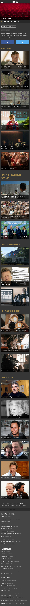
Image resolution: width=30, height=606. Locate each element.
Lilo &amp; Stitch (4, 543)
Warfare (2, 524)
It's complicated (3, 558)
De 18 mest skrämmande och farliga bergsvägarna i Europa (11, 593)
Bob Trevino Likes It (4, 518)
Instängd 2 (3, 563)
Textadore (2, 598)
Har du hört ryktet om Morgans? (6, 561)
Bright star (2, 570)
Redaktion (3, 583)
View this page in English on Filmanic (8, 26)
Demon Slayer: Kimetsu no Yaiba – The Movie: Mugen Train (11, 533)
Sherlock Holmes (4, 565)
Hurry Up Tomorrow (4, 539)
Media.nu (2, 600)
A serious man (3, 568)
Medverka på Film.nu (4, 585)
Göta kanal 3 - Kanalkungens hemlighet (7, 571)
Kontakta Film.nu (4, 581)
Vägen (2, 551)
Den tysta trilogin (4, 531)
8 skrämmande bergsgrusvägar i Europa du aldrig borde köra (11, 597)
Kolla (2, 595)
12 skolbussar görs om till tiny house (7, 592)
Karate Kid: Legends (4, 544)
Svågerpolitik (3, 603)
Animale (2, 536)
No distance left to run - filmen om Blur (7, 554)
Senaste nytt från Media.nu (10, 244)
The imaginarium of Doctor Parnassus (7, 566)
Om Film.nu (3, 580)
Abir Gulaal (3, 528)
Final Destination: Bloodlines (6, 538)
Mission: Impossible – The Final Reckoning (8, 541)
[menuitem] (2, 509)
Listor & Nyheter (6, 48)
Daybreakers (3, 553)
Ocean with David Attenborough (6, 526)
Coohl (2, 590)
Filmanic (2, 588)
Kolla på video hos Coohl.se (10, 311)
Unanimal (2, 523)
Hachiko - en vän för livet (5, 556)
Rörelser (2, 521)
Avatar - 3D (3, 573)
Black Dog (2, 516)
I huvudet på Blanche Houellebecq (7, 519)
